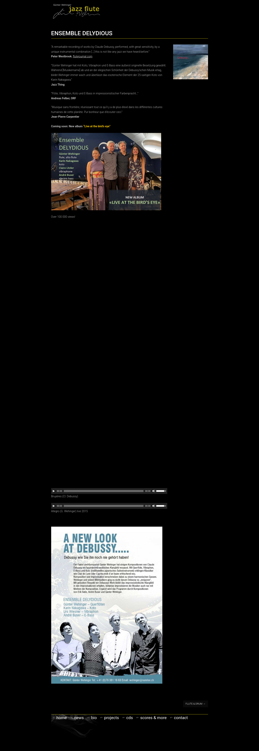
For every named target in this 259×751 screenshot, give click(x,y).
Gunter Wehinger (76, 11)
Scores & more (153, 717)
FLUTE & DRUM (195, 703)
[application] (109, 491)
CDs (129, 717)
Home (61, 717)
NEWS (79, 717)
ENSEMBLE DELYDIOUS (82, 33)
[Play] (53, 491)
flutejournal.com (83, 56)
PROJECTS (111, 717)
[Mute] (153, 491)
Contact (181, 717)
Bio (94, 717)
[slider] (104, 491)
